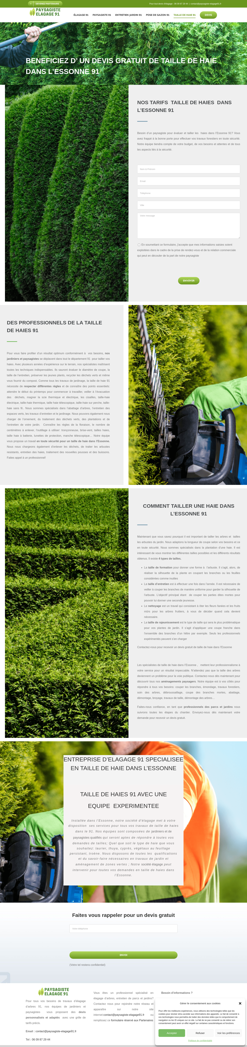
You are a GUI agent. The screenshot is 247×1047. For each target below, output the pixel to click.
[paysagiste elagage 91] (55, 988)
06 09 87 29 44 (181, 4)
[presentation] (163, 268)
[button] (240, 1003)
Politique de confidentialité (200, 1040)
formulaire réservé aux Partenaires (132, 1020)
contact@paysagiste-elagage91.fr (206, 4)
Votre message (188, 226)
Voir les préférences (228, 1033)
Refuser (200, 1033)
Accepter (172, 1033)
